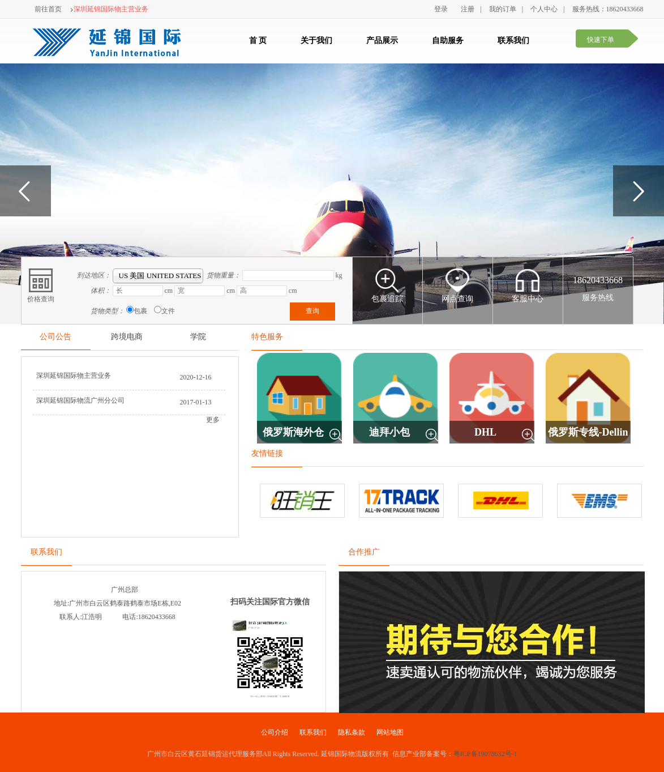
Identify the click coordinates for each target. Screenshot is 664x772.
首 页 (258, 40)
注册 (467, 9)
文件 (168, 311)
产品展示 (382, 40)
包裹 (140, 311)
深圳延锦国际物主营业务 (109, 9)
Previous (25, 190)
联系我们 (513, 40)
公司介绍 (274, 732)
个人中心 (544, 9)
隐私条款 (351, 732)
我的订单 (502, 9)
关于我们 (316, 40)
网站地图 (390, 732)
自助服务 (448, 40)
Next (638, 190)
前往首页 (48, 9)
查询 (312, 311)
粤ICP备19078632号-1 (485, 754)
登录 (441, 9)
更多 (213, 420)
